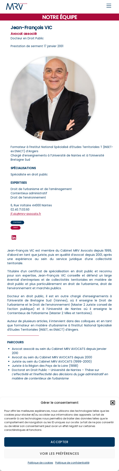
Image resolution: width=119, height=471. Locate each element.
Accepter (60, 442)
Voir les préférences (59, 453)
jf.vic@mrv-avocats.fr (26, 214)
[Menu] (109, 6)
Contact (17, 222)
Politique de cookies (40, 462)
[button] (113, 403)
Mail (15, 227)
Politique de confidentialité (72, 462)
